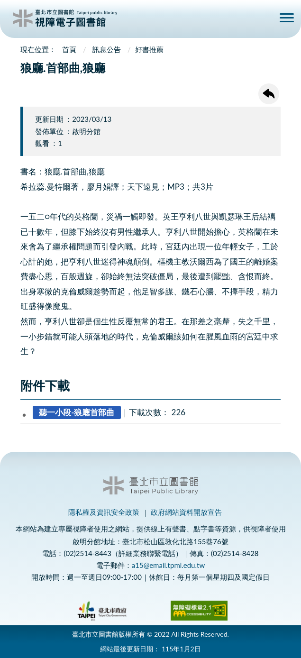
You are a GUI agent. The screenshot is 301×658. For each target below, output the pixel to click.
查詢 (264, 19)
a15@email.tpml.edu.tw (168, 565)
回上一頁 (268, 93)
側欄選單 (287, 17)
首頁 (69, 49)
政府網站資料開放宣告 (186, 512)
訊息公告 (106, 49)
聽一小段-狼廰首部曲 (76, 412)
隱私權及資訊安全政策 (103, 512)
